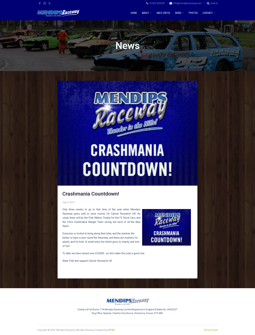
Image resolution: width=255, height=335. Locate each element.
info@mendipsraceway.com (187, 3)
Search (214, 3)
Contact (209, 12)
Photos (193, 12)
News (179, 12)
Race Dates (163, 12)
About (147, 12)
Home (134, 12)
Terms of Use (211, 330)
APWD (111, 330)
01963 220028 (157, 3)
